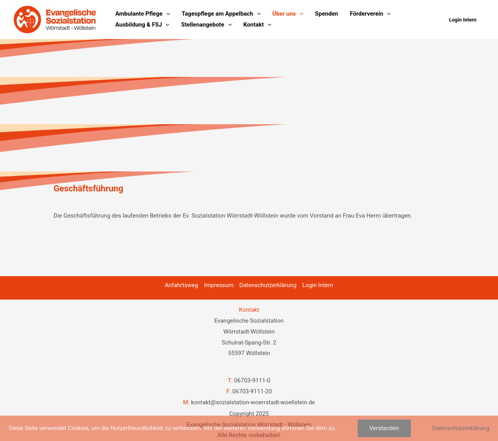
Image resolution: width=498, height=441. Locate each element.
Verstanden (384, 428)
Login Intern (317, 285)
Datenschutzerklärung (267, 285)
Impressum (218, 285)
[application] (166, 14)
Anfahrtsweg (181, 285)
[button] (462, 19)
